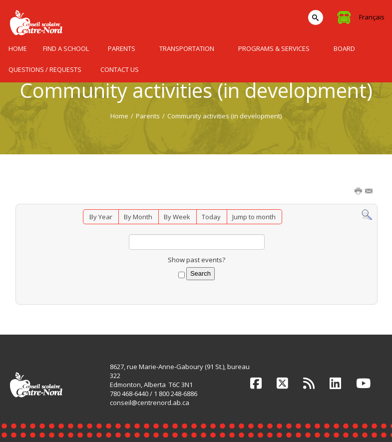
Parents (148, 115)
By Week (177, 216)
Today (211, 216)
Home (119, 115)
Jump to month (254, 216)
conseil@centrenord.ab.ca (149, 402)
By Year (100, 216)
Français (372, 16)
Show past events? (196, 259)
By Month (138, 216)
